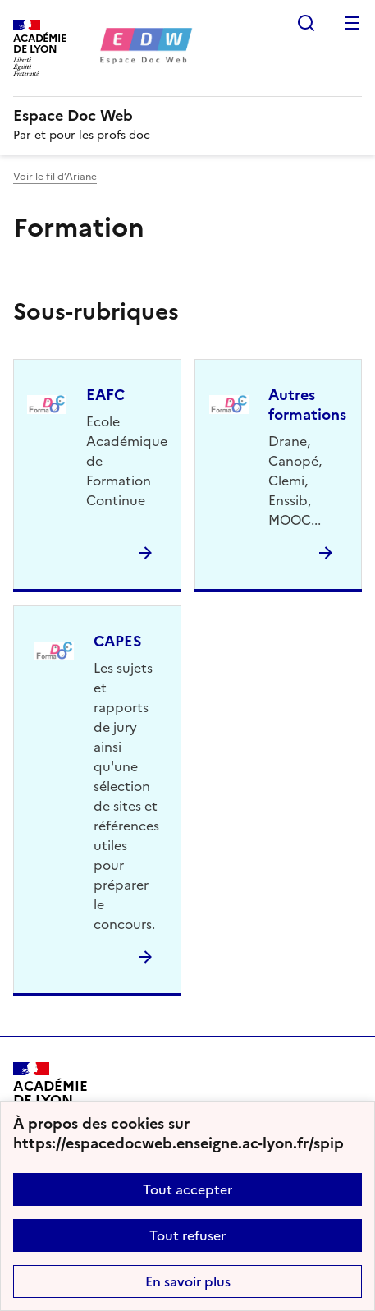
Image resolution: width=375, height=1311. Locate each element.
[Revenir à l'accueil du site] (50, 1099)
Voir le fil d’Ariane (55, 176)
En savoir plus (188, 1281)
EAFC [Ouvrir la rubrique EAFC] (105, 395)
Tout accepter (187, 1189)
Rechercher (306, 23)
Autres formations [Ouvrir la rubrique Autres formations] (307, 405)
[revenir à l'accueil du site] (187, 116)
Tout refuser (187, 1235)
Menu (352, 23)
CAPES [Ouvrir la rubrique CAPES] (118, 641)
